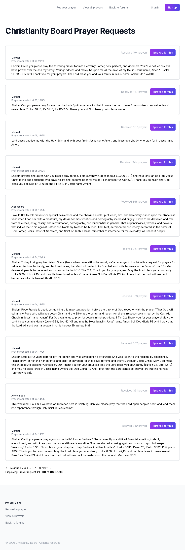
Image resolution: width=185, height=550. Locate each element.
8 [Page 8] (37, 468)
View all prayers (93, 7)
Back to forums (118, 7)
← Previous (12, 468)
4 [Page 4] (28, 468)
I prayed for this (163, 52)
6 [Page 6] (33, 468)
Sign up (172, 7)
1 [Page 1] (20, 468)
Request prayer (66, 7)
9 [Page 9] (40, 468)
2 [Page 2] (22, 468)
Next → (46, 468)
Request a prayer (15, 509)
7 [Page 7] (35, 468)
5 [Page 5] (30, 468)
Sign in (155, 7)
